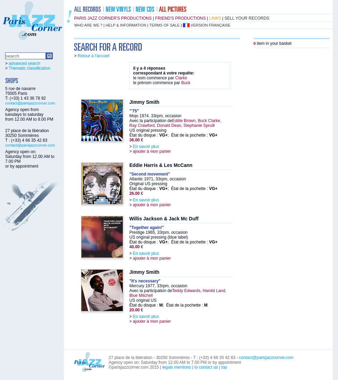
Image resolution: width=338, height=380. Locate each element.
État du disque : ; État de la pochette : (173, 135)
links (215, 18)
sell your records (247, 18)
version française (211, 25)
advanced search (24, 63)
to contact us (206, 367)
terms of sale (164, 25)
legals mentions (176, 367)
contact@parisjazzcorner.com (30, 103)
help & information (126, 25)
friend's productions (180, 18)
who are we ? (88, 25)
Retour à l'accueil (93, 55)
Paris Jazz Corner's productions (113, 18)
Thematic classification (29, 68)
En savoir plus (146, 146)
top (224, 367)
